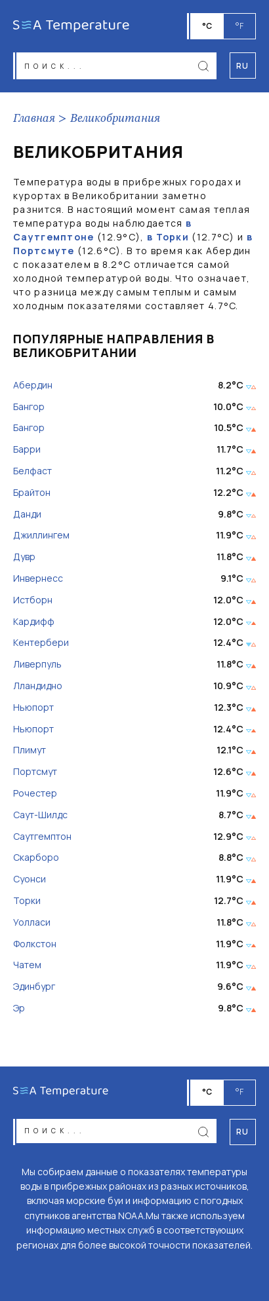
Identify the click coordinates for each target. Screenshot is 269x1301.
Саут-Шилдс (40, 815)
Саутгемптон (42, 836)
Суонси (29, 879)
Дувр (24, 557)
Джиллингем (41, 535)
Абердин (32, 385)
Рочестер (35, 793)
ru (242, 1131)
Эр (19, 1008)
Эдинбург (34, 986)
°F (239, 25)
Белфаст (32, 471)
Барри (27, 449)
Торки (27, 901)
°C (207, 25)
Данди (27, 514)
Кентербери (41, 643)
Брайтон (32, 493)
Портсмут (35, 772)
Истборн (32, 600)
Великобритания (115, 118)
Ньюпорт (33, 707)
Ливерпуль (37, 664)
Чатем (27, 965)
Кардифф (33, 622)
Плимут (29, 750)
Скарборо (36, 857)
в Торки (168, 237)
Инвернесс (38, 578)
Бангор (29, 407)
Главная (34, 118)
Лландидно (37, 686)
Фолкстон (34, 944)
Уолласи (32, 922)
